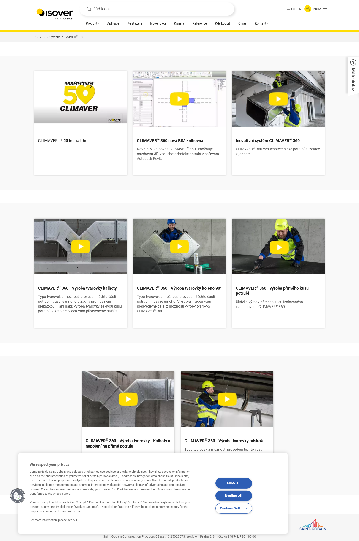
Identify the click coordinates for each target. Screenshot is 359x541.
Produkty (92, 23)
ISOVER (40, 37)
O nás (242, 23)
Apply (89, 9)
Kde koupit (222, 23)
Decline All (233, 496)
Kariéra (179, 23)
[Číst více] (80, 99)
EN (299, 9)
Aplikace (113, 23)
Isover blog (158, 23)
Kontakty (261, 23)
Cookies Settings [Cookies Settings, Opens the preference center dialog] (233, 508)
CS (293, 9)
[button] (320, 9)
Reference (200, 23)
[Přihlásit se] (307, 9)
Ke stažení (134, 23)
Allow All (234, 483)
